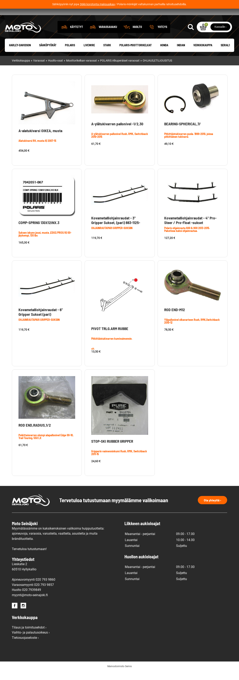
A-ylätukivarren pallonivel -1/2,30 (117, 132)
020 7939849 (31, 599)
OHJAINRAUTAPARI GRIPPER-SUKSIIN (111, 237)
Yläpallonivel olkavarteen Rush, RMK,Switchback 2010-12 (192, 330)
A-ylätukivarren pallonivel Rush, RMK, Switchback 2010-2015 (119, 144)
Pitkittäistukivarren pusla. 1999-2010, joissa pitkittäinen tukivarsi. (188, 144)
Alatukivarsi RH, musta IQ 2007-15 (37, 149)
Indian (181, 54)
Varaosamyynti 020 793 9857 (33, 594)
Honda (164, 54)
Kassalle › (220, 35)
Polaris (70, 54)
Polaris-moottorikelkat (135, 54)
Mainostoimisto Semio (119, 675)
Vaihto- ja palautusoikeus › (31, 641)
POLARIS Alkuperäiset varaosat (120, 69)
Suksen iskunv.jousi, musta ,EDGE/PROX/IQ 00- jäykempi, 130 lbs (44, 243)
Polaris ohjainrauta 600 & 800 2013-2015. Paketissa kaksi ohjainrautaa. (187, 238)
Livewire (89, 54)
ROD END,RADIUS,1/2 (34, 434)
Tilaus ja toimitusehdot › (29, 636)
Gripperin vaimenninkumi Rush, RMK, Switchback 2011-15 (119, 462)
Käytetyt (76, 35)
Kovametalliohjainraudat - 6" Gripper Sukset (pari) (40, 321)
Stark (107, 54)
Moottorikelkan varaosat (81, 69)
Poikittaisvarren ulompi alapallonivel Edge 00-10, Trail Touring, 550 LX (45, 445)
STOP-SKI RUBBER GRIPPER (112, 450)
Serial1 (225, 54)
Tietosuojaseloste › (25, 647)
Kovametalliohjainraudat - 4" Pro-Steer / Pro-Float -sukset (190, 229)
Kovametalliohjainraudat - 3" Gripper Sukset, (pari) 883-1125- (115, 229)
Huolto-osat (55, 69)
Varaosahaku (108, 35)
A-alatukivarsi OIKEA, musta (40, 139)
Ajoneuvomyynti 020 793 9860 (33, 588)
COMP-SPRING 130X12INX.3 (38, 231)
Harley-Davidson (20, 54)
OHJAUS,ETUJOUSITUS (157, 69)
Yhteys (162, 35)
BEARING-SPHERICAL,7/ (182, 132)
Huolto (137, 35)
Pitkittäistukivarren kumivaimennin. (111, 347)
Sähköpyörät (47, 54)
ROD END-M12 (174, 318)
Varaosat (39, 69)
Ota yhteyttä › (212, 509)
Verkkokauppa (202, 54)
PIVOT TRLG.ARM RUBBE (109, 337)
